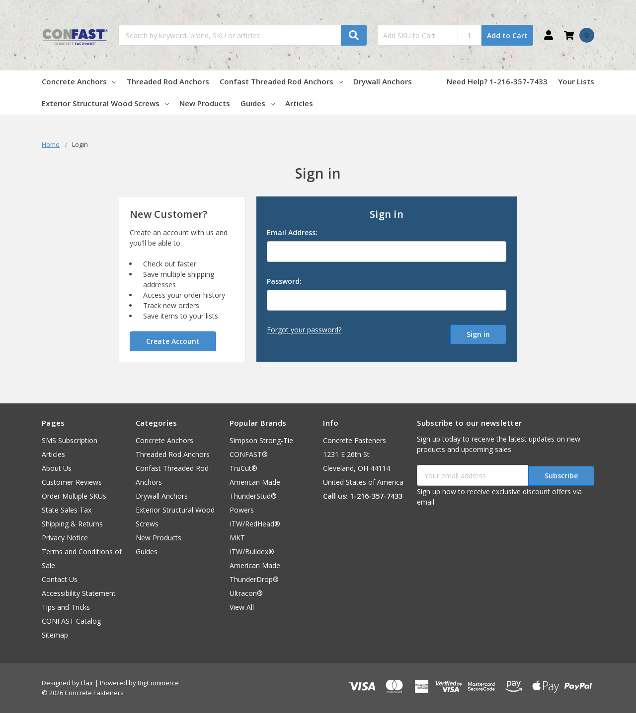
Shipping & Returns (72, 523)
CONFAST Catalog (71, 621)
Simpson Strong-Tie (261, 440)
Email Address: (292, 232)
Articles (299, 103)
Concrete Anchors (79, 81)
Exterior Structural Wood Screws (105, 103)
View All (242, 607)
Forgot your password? (304, 329)
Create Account (173, 341)
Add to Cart (507, 35)
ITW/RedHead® (255, 523)
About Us (57, 468)
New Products (204, 103)
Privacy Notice (65, 537)
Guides (257, 103)
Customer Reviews (72, 482)
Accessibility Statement (79, 593)
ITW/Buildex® (252, 551)
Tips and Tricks (66, 607)
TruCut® (243, 468)
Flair (87, 682)
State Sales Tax (66, 510)
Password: (284, 281)
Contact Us (60, 579)
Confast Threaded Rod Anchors (281, 81)
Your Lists (576, 81)
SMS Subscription (69, 440)
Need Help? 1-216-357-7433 (497, 81)
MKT (237, 537)
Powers (242, 510)
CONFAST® (249, 454)
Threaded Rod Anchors (168, 81)
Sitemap (55, 635)
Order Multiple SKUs (74, 496)
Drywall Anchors (382, 81)
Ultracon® (246, 593)
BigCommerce (158, 682)
